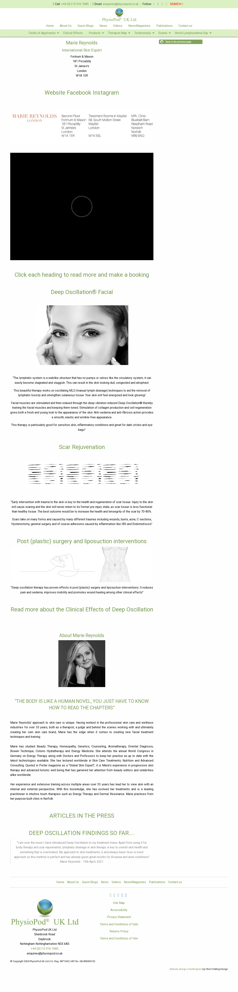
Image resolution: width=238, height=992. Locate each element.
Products (95, 33)
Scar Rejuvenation (82, 447)
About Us (66, 26)
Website (56, 92)
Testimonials (142, 33)
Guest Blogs (86, 26)
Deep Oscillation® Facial (82, 292)
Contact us (185, 26)
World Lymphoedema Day (191, 33)
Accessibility (118, 910)
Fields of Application (42, 33)
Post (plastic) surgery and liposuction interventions (82, 541)
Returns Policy (119, 931)
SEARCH (176, 4)
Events (162, 33)
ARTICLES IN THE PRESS (81, 815)
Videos (117, 26)
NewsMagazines (139, 26)
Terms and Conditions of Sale (119, 924)
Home (50, 26)
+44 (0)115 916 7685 (75, 4)
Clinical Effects (73, 33)
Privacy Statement (119, 917)
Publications (164, 26)
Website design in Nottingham (186, 969)
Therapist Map (117, 33)
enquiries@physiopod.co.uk (121, 4)
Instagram (106, 92)
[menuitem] (50, 25)
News (103, 26)
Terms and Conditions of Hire (119, 938)
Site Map (119, 903)
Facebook (79, 92)
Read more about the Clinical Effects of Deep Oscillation (82, 609)
